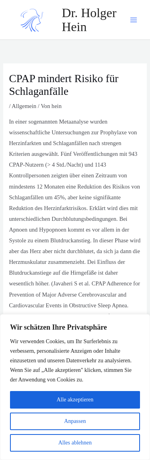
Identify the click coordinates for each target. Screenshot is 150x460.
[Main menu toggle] (133, 20)
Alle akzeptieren (74, 400)
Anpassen (75, 421)
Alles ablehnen (75, 443)
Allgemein (24, 106)
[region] (75, 387)
